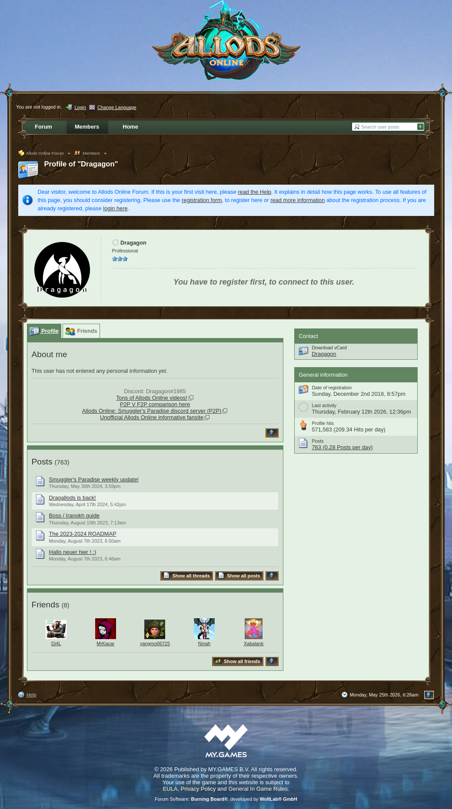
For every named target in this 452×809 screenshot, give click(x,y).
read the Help (254, 192)
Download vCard (329, 347)
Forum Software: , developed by (226, 799)
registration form (202, 200)
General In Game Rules (258, 789)
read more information (297, 200)
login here (115, 208)
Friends (46, 604)
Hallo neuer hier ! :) (72, 552)
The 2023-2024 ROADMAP (82, 533)
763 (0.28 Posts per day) (342, 447)
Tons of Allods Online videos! (151, 398)
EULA (170, 789)
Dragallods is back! (72, 497)
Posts (42, 461)
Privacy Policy (198, 789)
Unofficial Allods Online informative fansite (151, 417)
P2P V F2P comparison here (155, 404)
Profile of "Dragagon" (81, 164)
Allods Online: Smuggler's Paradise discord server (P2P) (151, 411)
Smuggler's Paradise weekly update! (94, 479)
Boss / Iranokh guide (74, 515)
